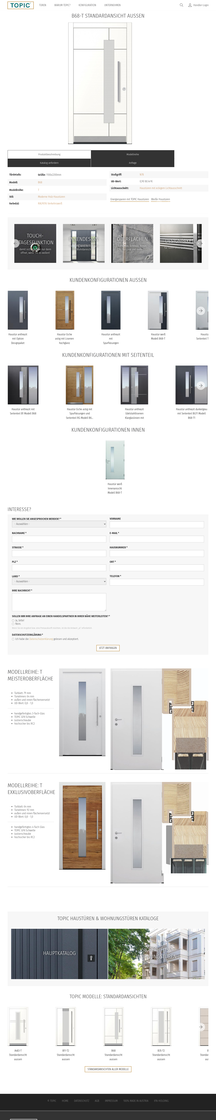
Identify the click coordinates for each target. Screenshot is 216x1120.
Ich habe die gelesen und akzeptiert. (45, 630)
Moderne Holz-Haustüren (51, 188)
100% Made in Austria (135, 1092)
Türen (43, 5)
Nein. (16, 615)
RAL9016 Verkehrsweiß (50, 195)
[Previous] (15, 235)
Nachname (19, 524)
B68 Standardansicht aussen (113, 1046)
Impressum (111, 1092)
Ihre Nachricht (22, 581)
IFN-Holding (161, 1092)
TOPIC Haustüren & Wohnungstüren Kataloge (108, 909)
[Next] (201, 235)
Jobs (159, 192)
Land (16, 567)
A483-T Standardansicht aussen (18, 1046)
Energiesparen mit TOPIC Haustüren (130, 190)
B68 (40, 174)
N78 (142, 166)
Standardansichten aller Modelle (108, 1060)
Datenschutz (81, 1092)
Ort (113, 553)
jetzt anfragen (108, 639)
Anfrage (183, 154)
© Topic (51, 1092)
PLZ (15, 553)
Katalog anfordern (133, 154)
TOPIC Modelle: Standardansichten (108, 987)
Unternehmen (113, 5)
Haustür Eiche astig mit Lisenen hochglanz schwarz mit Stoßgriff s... (64, 334)
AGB (97, 1092)
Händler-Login (201, 5)
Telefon (115, 567)
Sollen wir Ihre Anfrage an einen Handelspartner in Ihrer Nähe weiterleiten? (61, 607)
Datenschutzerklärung (27, 626)
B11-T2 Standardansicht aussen (66, 1046)
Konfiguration (88, 5)
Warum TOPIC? (64, 5)
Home (65, 1092)
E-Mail (114, 524)
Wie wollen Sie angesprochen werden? (36, 510)
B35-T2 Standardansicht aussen (161, 1046)
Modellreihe (82, 154)
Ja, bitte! (18, 611)
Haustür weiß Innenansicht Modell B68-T (115, 480)
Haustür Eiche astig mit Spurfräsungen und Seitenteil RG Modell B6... (79, 405)
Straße (17, 538)
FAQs (170, 192)
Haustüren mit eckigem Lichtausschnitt (161, 179)
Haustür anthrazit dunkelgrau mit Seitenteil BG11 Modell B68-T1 (191, 405)
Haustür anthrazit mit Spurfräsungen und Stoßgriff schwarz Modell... (110, 334)
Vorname (115, 510)
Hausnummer (119, 538)
